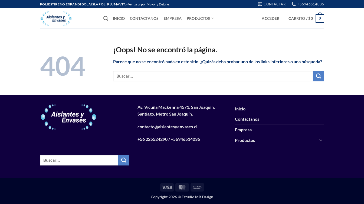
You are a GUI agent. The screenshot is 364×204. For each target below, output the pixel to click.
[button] (270, 18)
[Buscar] (105, 18)
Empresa (173, 18)
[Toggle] (321, 140)
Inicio (119, 18)
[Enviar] (318, 76)
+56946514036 (185, 139)
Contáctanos (144, 18)
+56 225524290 (152, 139)
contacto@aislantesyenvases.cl (167, 126)
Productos (200, 18)
